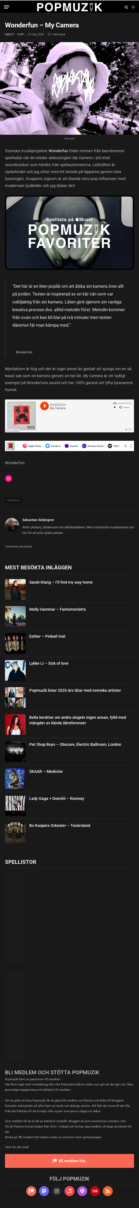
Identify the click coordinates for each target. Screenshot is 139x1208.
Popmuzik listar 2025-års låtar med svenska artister (75, 690)
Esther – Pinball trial (47, 636)
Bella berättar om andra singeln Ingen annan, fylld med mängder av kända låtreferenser (77, 720)
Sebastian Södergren (38, 520)
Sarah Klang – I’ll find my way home (61, 582)
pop (21, 34)
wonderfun (13, 500)
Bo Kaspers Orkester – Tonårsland (59, 825)
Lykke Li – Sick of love (49, 663)
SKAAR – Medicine (46, 771)
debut (10, 34)
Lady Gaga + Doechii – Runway (56, 798)
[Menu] (6, 7)
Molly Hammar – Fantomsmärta (57, 609)
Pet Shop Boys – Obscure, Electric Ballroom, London (75, 744)
